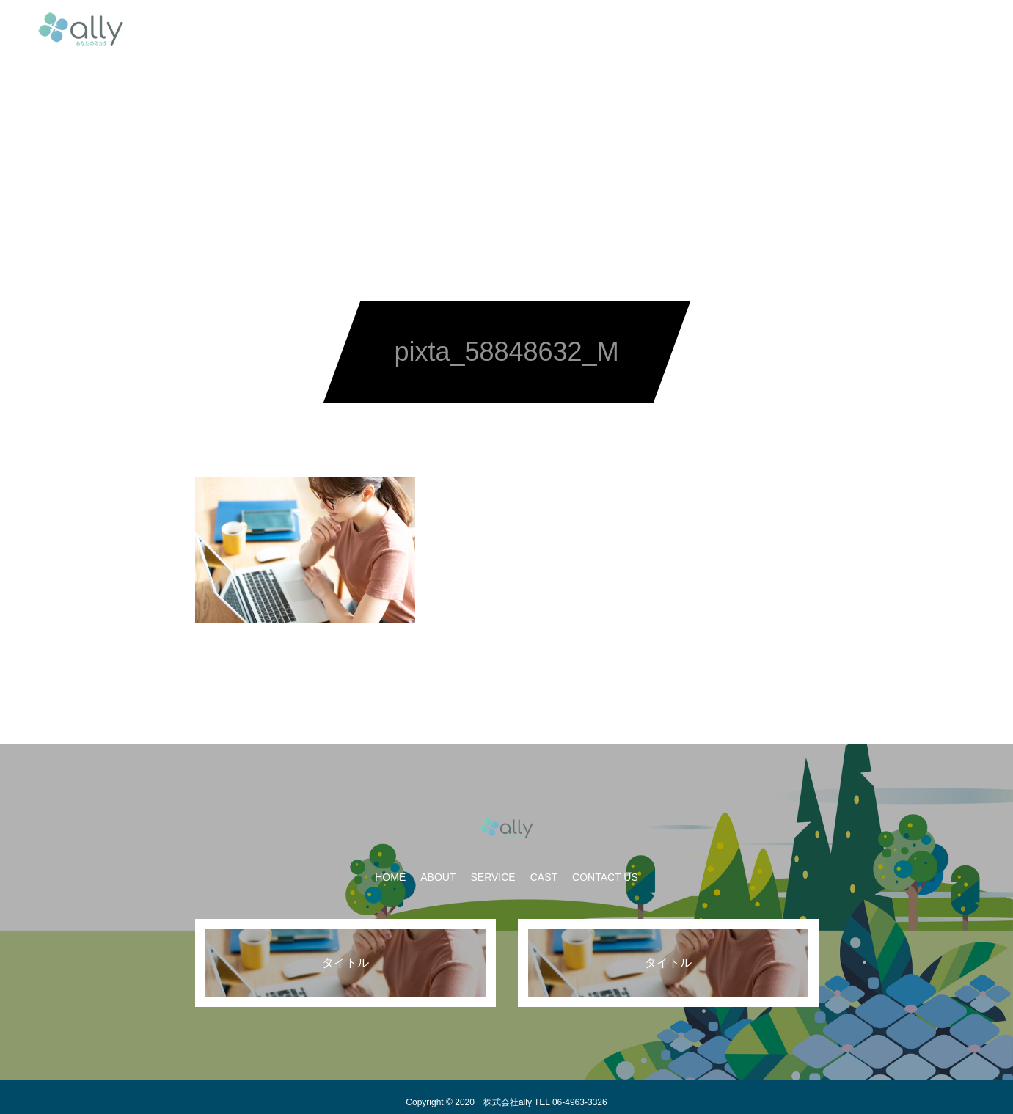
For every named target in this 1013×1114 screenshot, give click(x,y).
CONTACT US (634, 29)
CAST (558, 29)
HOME (360, 29)
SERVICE (492, 29)
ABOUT (423, 29)
